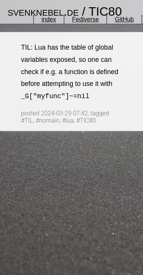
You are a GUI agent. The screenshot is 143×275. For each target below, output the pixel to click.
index (49, 19)
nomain (49, 120)
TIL (28, 120)
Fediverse (85, 19)
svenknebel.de (43, 11)
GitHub (124, 19)
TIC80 (105, 11)
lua (70, 120)
